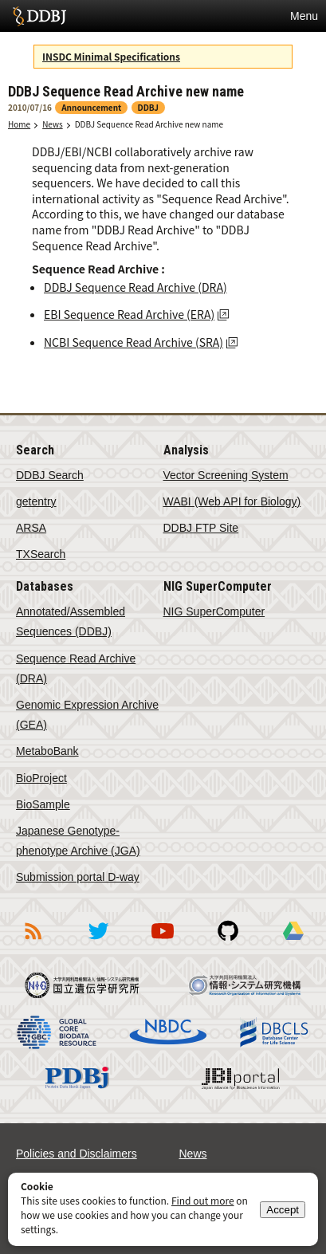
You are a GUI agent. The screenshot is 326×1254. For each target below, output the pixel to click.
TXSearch (40, 554)
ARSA (31, 527)
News (52, 124)
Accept (282, 1210)
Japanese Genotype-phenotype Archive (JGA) (78, 840)
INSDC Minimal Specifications (111, 56)
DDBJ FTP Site (201, 527)
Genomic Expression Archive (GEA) (87, 714)
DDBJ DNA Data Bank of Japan (39, 16)
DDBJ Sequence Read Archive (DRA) (135, 287)
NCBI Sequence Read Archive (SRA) (133, 342)
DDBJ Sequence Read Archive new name (149, 124)
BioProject (41, 778)
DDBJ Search (50, 475)
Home (19, 124)
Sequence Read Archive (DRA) (76, 668)
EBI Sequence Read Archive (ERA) (129, 314)
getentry (36, 501)
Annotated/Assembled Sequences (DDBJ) (70, 621)
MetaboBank (47, 751)
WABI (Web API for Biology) (232, 501)
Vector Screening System (226, 475)
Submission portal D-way (77, 877)
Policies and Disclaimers (76, 1153)
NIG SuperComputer (214, 611)
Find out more (202, 1200)
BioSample (43, 804)
